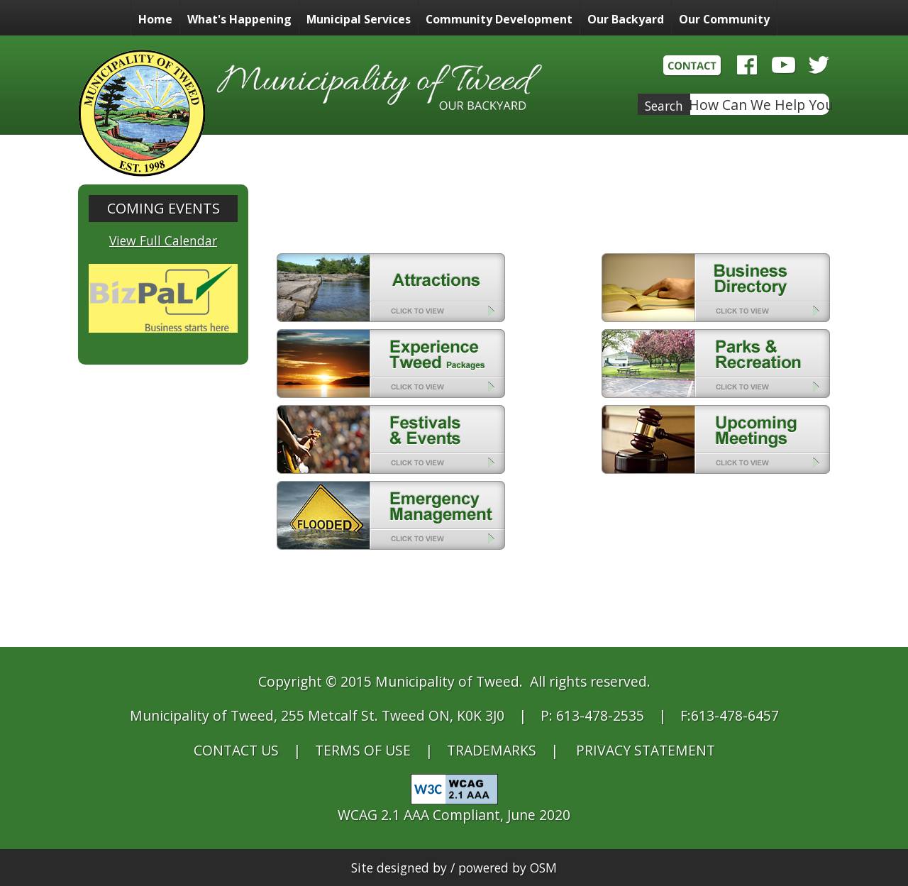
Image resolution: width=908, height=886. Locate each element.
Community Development (499, 19)
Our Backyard (625, 19)
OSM (543, 867)
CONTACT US (236, 750)
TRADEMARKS (491, 750)
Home (155, 19)
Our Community (724, 19)
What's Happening (239, 19)
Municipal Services (358, 19)
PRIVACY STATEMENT (645, 750)
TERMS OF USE (363, 750)
